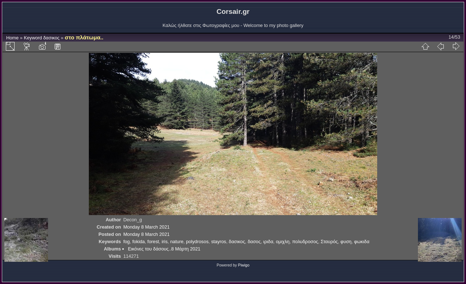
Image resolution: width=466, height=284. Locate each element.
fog (126, 241)
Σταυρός (329, 241)
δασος (254, 241)
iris (164, 241)
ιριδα (268, 241)
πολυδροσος (305, 241)
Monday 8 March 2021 (146, 227)
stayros (218, 241)
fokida (139, 241)
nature (176, 241)
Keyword (33, 37)
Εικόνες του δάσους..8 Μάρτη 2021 (164, 249)
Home (12, 37)
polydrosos (197, 241)
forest (153, 241)
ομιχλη (283, 241)
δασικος (51, 37)
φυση (345, 241)
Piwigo (243, 265)
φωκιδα (362, 241)
